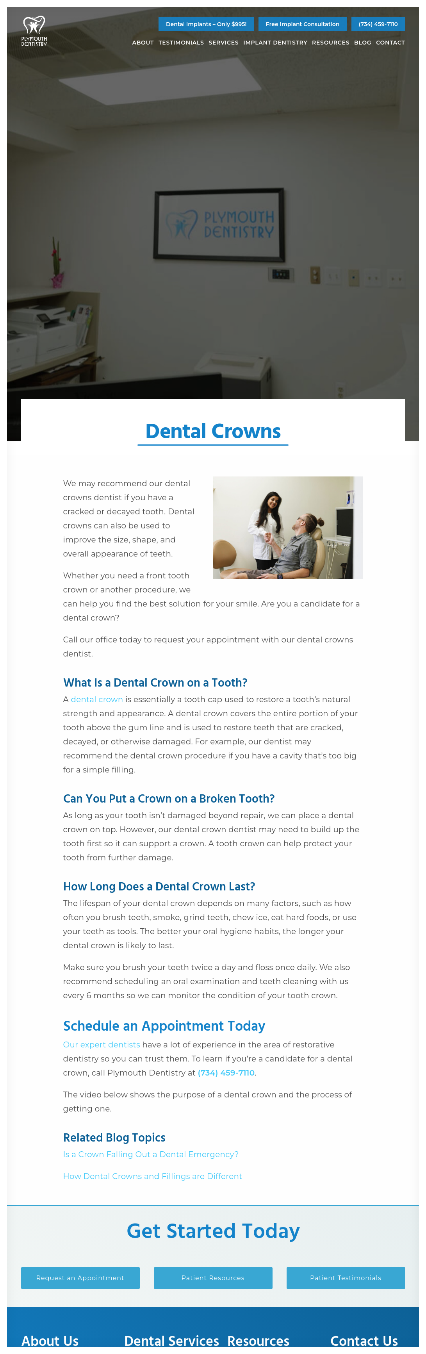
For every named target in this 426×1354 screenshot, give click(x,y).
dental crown (97, 699)
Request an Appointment (80, 1278)
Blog (362, 42)
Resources (330, 42)
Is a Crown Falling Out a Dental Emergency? (151, 1154)
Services (224, 42)
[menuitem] (206, 24)
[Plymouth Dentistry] (34, 30)
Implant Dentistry (275, 42)
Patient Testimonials (345, 1278)
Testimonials (181, 42)
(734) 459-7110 (378, 24)
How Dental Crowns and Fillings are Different (152, 1176)
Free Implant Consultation (302, 24)
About (143, 42)
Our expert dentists (101, 1044)
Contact (390, 42)
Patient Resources (212, 1278)
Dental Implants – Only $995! (206, 24)
